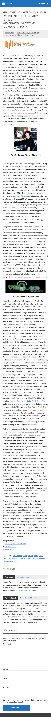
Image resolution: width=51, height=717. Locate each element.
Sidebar (41, 3)
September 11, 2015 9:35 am (29, 598)
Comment (7, 644)
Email (6, 678)
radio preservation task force (19, 558)
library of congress (30, 555)
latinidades (17, 555)
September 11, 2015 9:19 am (26, 577)
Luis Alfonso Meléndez (20, 196)
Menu (9, 3)
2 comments (29, 35)
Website (6, 687)
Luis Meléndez (10, 546)
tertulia (35, 558)
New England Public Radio (15, 543)
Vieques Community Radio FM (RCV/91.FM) (27, 401)
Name (6, 669)
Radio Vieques (10, 549)
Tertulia (7, 178)
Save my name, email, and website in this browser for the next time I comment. (24, 701)
